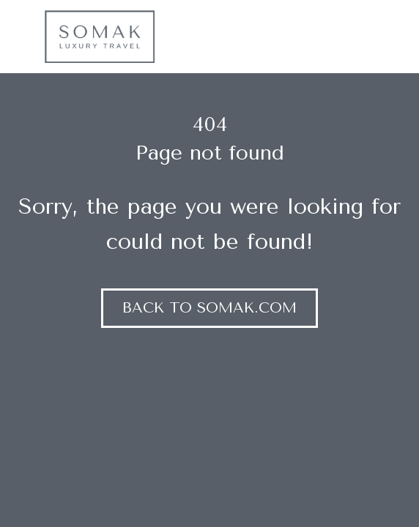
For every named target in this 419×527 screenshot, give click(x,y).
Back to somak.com (209, 307)
